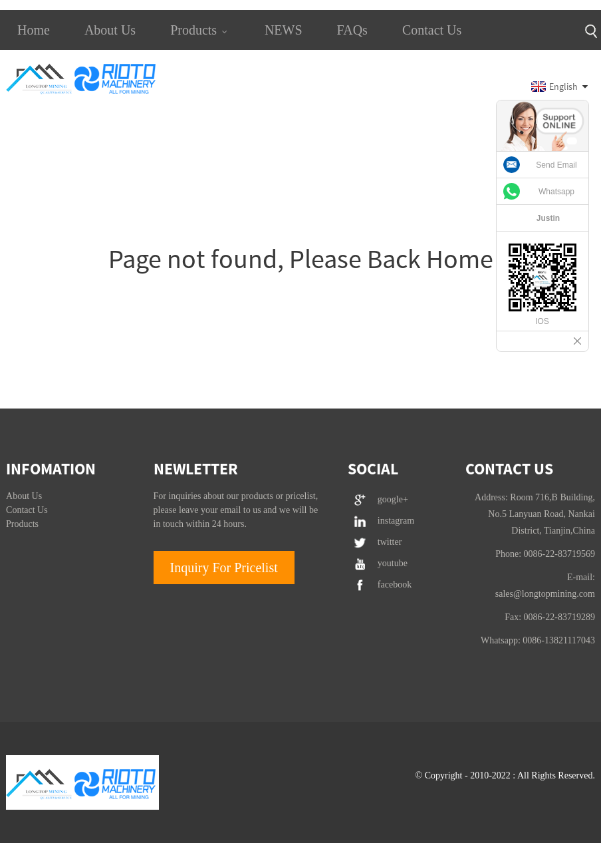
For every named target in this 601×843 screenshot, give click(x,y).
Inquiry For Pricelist (224, 567)
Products (200, 30)
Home (33, 30)
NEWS (283, 30)
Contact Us (431, 30)
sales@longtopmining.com (545, 594)
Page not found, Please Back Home (300, 258)
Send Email (556, 165)
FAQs (352, 30)
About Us (110, 30)
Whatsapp (556, 191)
